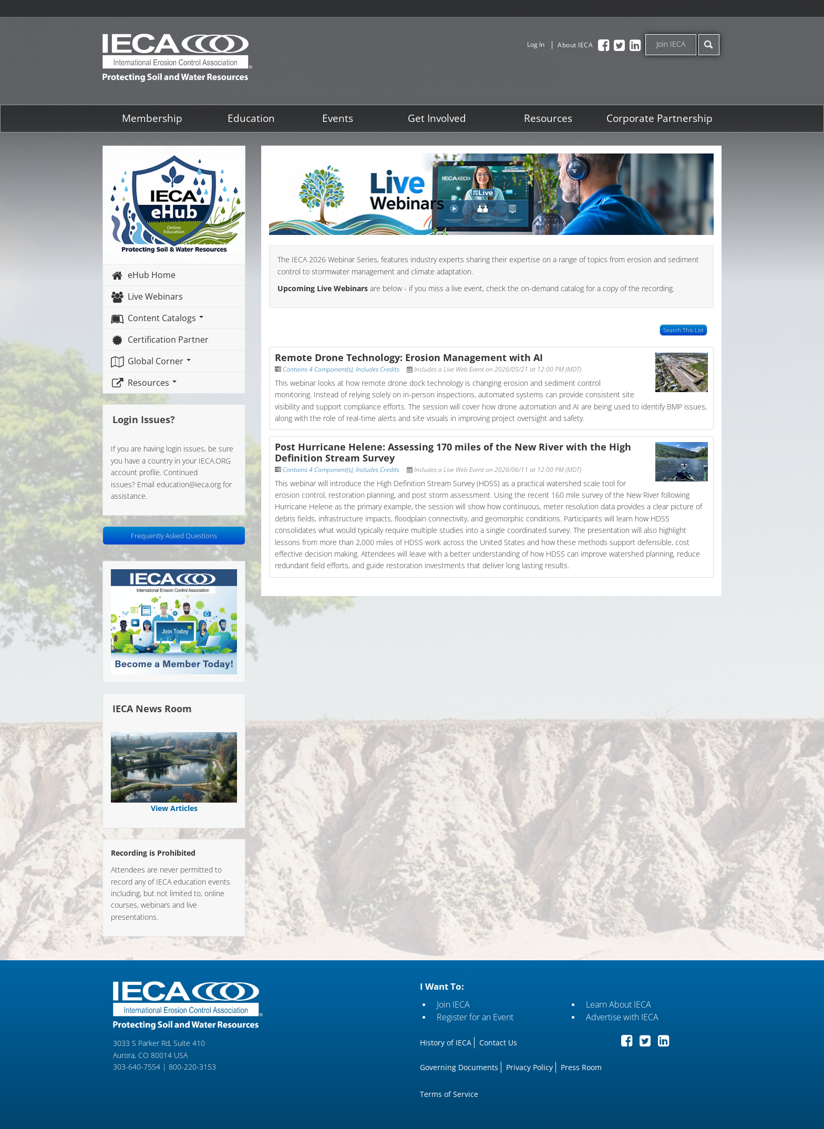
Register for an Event (474, 1015)
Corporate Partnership (658, 118)
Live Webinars (148, 296)
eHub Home (145, 274)
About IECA (575, 45)
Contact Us (498, 1040)
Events (338, 118)
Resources (547, 118)
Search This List (681, 329)
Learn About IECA (617, 1002)
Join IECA (670, 44)
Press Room (580, 1065)
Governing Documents (458, 1065)
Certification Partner (161, 339)
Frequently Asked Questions (175, 535)
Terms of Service (448, 1092)
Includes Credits (378, 368)
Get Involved (436, 118)
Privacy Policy (529, 1065)
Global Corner (152, 360)
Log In (535, 44)
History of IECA (445, 1040)
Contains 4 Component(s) (319, 368)
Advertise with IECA (621, 1015)
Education (252, 118)
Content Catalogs (159, 317)
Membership (153, 118)
